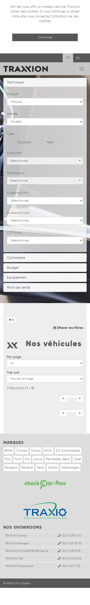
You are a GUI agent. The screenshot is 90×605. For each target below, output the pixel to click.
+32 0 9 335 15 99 (69, 550)
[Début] (63, 398)
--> (45, 363)
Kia (27, 459)
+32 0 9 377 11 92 (69, 566)
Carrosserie (16, 257)
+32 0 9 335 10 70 (69, 535)
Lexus (37, 459)
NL (78, 58)
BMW (9, 451)
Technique (15, 82)
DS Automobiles (68, 451)
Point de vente (18, 287)
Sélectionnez (45, 161)
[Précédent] (69, 396)
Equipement (16, 277)
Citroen (22, 451)
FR (68, 58)
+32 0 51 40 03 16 (69, 558)
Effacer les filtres (68, 328)
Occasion (24, 142)
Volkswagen (70, 467)
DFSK (48, 451)
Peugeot (11, 467)
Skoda (53, 467)
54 (11, 319)
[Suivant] (79, 398)
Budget (13, 267)
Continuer (45, 37)
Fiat (8, 459)
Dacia (35, 451)
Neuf (50, 142)
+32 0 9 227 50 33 (69, 543)
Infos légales (22, 583)
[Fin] (73, 396)
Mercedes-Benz (58, 459)
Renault (27, 467)
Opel (77, 459)
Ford (17, 459)
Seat (40, 467)
